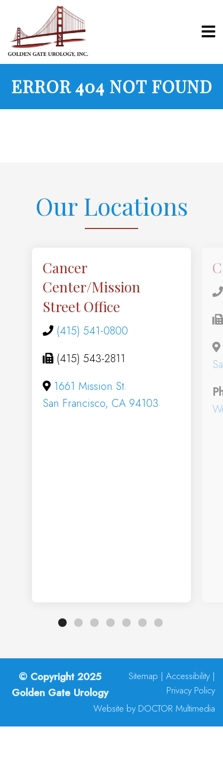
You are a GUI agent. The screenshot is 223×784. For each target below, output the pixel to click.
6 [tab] (142, 622)
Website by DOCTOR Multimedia (154, 708)
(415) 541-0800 (92, 331)
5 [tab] (126, 622)
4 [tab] (110, 622)
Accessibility (188, 676)
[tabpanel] (111, 425)
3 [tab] (94, 622)
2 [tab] (78, 622)
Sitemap (143, 676)
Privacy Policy (190, 690)
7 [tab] (158, 622)
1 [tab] (62, 622)
